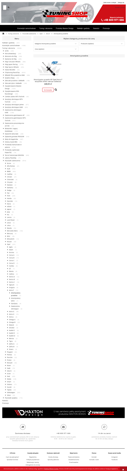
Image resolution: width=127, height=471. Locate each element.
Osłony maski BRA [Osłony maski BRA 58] (11, 142)
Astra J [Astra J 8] (11, 317)
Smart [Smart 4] (9, 382)
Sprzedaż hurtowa (12, 460)
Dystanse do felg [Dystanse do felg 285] (10, 59)
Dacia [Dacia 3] (9, 204)
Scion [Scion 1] (9, 374)
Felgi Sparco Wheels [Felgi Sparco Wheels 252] (12, 67)
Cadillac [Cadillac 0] (9, 174)
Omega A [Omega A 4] (12, 320)
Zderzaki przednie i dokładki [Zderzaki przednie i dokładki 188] (14, 81)
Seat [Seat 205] (8, 376)
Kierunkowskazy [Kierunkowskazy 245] (10, 54)
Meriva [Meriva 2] (11, 338)
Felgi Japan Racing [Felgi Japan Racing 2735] (11, 64)
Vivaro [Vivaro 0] (11, 349)
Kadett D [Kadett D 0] (12, 336)
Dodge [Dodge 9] (9, 190)
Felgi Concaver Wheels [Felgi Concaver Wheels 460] (12, 62)
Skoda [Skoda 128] (9, 379)
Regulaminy (33, 457)
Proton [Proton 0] (9, 360)
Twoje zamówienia (73, 457)
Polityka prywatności (32, 460)
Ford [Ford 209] (8, 196)
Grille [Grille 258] (7, 51)
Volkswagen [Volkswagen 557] (11, 392)
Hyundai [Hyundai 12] (10, 201)
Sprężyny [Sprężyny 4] (14, 303)
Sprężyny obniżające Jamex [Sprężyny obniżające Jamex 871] (14, 104)
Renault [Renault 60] (9, 363)
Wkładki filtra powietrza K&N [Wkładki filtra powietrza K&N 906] (15, 75)
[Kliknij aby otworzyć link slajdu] (63, 412)
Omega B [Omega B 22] (12, 322)
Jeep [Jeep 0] (8, 212)
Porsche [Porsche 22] (9, 357)
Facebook (115, 460)
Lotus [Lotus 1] (9, 225)
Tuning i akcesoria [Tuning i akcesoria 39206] (8, 48)
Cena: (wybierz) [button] (39, 49)
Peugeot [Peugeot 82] (10, 352)
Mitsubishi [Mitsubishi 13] (10, 239)
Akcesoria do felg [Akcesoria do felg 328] (11, 56)
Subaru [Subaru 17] (9, 384)
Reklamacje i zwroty (33, 462)
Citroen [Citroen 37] (9, 177)
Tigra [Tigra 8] (11, 341)
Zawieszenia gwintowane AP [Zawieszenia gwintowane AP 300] (14, 115)
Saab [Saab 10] (8, 368)
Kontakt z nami (94, 460)
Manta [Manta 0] (11, 271)
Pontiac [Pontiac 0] (9, 355)
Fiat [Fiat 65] (8, 193)
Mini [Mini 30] (8, 236)
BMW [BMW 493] (9, 171)
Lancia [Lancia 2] (9, 217)
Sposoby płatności (53, 460)
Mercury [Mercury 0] (10, 233)
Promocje (5, 403)
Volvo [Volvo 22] (9, 395)
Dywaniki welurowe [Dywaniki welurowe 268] (11, 134)
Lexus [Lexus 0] (9, 223)
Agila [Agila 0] (10, 247)
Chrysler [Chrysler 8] (10, 182)
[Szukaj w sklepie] (4, 7)
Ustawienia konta (73, 460)
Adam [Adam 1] (11, 250)
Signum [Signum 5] (11, 285)
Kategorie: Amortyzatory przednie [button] (45, 44)
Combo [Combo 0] (11, 266)
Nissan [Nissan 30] (9, 242)
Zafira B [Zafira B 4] (11, 347)
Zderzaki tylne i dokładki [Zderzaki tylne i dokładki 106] (13, 83)
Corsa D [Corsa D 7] (11, 263)
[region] (63, 412)
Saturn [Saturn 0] (9, 371)
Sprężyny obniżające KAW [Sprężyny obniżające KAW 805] (14, 107)
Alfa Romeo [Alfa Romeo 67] (11, 166)
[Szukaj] (8, 7)
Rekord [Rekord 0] (11, 325)
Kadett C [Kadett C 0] (12, 330)
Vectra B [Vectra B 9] (12, 279)
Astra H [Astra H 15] (11, 314)
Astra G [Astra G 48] (11, 311)
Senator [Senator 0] (11, 328)
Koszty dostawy (53, 457)
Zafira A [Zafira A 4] (11, 344)
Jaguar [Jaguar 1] (9, 209)
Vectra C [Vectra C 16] (12, 282)
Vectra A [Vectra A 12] (12, 277)
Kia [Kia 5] (8, 215)
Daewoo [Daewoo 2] (9, 185)
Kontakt (94, 457)
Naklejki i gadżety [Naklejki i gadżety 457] (8, 43)
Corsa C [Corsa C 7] (11, 260)
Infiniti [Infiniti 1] (9, 206)
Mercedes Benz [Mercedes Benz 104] (12, 231)
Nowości (5, 401)
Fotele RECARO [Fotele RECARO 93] (10, 70)
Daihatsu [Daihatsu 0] (10, 188)
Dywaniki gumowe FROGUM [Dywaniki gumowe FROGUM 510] (14, 136)
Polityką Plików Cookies (51, 469)
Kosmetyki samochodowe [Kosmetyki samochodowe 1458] (11, 45)
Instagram (114, 457)
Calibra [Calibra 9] (11, 274)
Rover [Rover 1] (9, 365)
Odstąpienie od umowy (33, 465)
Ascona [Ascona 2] (11, 252)
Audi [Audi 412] (8, 169)
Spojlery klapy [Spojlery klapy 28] (10, 78)
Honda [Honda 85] (9, 198)
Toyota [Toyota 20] (9, 390)
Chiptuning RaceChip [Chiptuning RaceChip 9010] (12, 72)
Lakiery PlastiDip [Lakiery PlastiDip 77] (10, 158)
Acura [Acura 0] (9, 163)
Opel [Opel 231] (8, 244)
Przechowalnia (73, 462)
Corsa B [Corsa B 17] (11, 258)
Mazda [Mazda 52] (9, 228)
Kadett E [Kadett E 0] (12, 333)
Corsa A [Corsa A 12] (11, 255)
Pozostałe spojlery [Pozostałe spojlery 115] (11, 398)
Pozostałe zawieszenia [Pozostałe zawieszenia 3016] (12, 161)
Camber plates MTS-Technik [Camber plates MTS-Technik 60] (14, 97)
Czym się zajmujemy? (12, 457)
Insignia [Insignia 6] (12, 287)
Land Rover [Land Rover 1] (11, 220)
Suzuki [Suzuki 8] (9, 387)
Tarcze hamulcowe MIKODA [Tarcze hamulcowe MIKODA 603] (14, 155)
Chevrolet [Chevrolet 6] (10, 179)
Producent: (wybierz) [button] (87, 44)
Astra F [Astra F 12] (11, 290)
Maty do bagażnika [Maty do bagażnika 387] (11, 139)
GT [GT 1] (10, 269)
